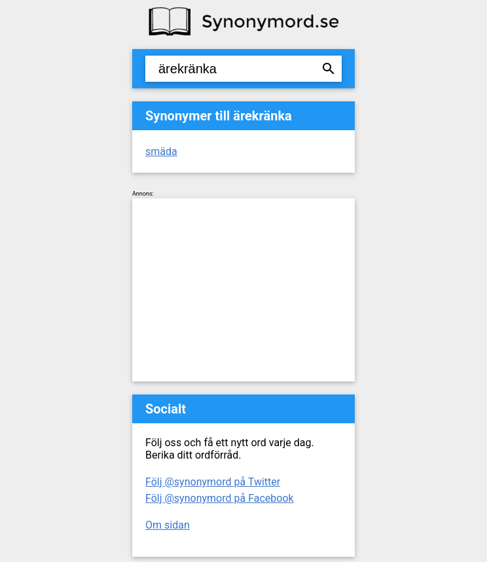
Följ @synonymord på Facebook (219, 498)
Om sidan (167, 525)
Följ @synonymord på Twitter (212, 482)
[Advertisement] (243, 289)
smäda (161, 151)
